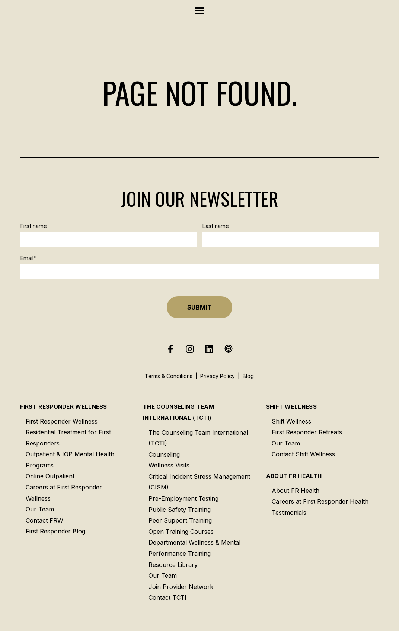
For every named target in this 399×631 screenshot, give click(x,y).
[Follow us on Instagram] (189, 349)
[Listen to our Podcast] (228, 349)
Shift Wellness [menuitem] (291, 406)
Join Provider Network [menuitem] (181, 586)
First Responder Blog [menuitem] (55, 531)
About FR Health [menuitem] (294, 475)
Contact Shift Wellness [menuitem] (303, 454)
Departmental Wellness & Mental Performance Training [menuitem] (194, 548)
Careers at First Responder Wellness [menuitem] (64, 492)
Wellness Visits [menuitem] (169, 465)
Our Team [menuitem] (40, 509)
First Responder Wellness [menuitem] (63, 406)
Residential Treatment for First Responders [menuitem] (68, 437)
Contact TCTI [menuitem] (167, 597)
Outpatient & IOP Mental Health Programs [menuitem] (70, 459)
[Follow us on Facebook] (170, 349)
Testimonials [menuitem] (289, 512)
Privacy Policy (217, 376)
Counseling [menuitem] (164, 454)
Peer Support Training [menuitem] (180, 520)
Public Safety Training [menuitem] (180, 509)
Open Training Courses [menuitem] (181, 531)
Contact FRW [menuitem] (44, 520)
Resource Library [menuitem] (173, 564)
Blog (248, 376)
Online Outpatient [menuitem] (50, 476)
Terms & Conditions (168, 376)
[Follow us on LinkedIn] (209, 349)
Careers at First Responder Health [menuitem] (320, 501)
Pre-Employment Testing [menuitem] (183, 498)
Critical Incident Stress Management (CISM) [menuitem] (199, 482)
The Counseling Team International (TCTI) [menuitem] (178, 412)
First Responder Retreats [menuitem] (307, 432)
